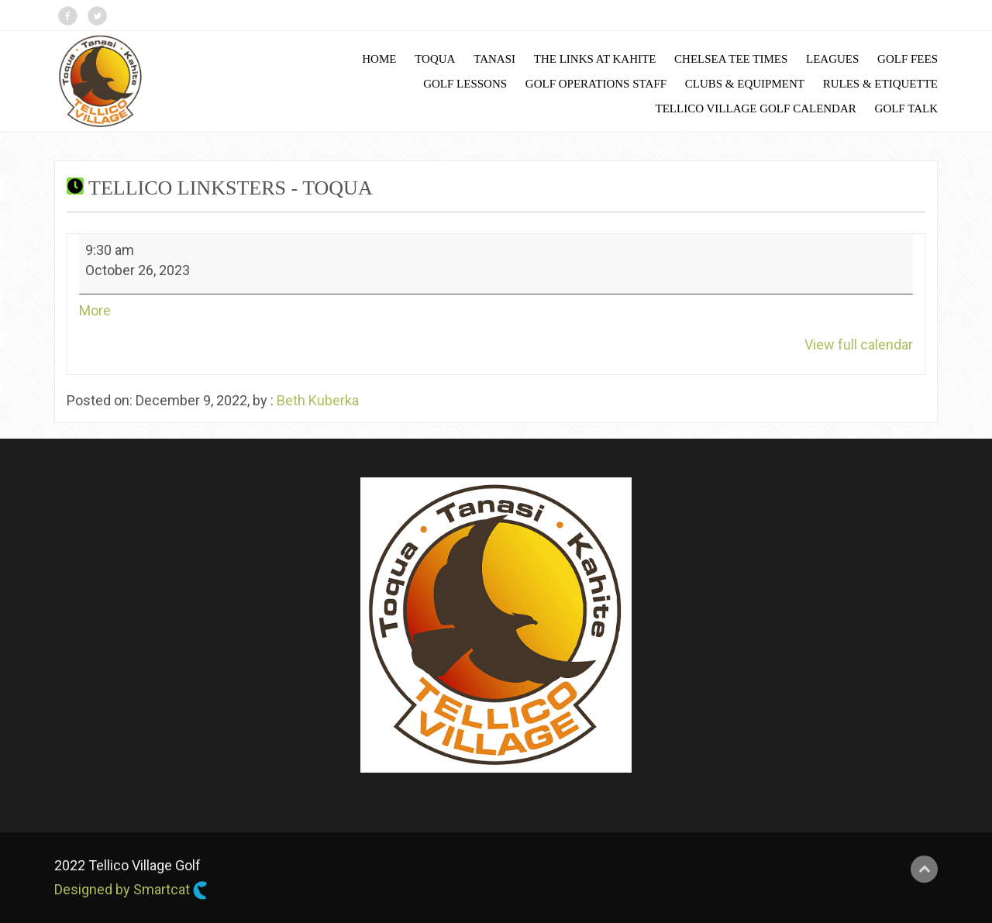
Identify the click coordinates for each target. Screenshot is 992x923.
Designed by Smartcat (131, 890)
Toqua (435, 59)
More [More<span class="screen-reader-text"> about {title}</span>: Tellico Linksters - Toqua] (95, 310)
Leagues (832, 59)
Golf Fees (907, 59)
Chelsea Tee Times (730, 59)
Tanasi (494, 59)
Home (379, 59)
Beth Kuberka (318, 400)
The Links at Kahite (595, 59)
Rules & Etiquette (880, 83)
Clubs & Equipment (744, 83)
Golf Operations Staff (595, 83)
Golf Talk (906, 108)
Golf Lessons (465, 83)
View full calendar (858, 344)
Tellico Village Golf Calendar (756, 108)
